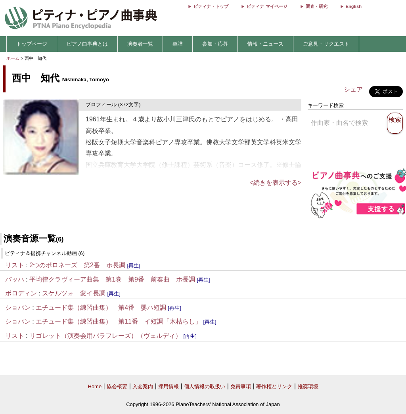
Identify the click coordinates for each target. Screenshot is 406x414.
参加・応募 (215, 44)
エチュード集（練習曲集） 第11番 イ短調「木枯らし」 (118, 321)
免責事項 (240, 386)
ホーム (12, 58)
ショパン (18, 307)
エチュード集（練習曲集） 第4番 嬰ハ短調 (101, 307)
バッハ (14, 279)
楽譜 (177, 44)
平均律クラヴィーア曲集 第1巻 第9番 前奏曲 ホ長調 (112, 279)
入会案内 (142, 386)
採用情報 (168, 386)
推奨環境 (308, 386)
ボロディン (21, 293)
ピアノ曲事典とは (87, 44)
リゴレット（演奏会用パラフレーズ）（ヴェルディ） (105, 335)
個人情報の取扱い (204, 386)
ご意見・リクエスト (326, 44)
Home (95, 386)
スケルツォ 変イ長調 (73, 293)
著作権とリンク (274, 386)
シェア (353, 89)
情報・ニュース (265, 44)
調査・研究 (316, 6)
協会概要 (117, 386)
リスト (14, 265)
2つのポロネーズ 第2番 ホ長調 (77, 265)
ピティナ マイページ (267, 6)
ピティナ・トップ (210, 6)
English (354, 6)
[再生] (133, 265)
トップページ (31, 44)
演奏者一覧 (140, 44)
